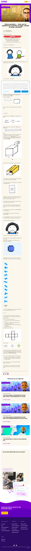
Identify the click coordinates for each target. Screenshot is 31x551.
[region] (15, 87)
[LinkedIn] (16, 545)
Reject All (17, 91)
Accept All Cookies (25, 91)
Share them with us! (7, 469)
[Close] (28, 82)
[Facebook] (15, 545)
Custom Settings (5, 91)
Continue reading (6, 399)
